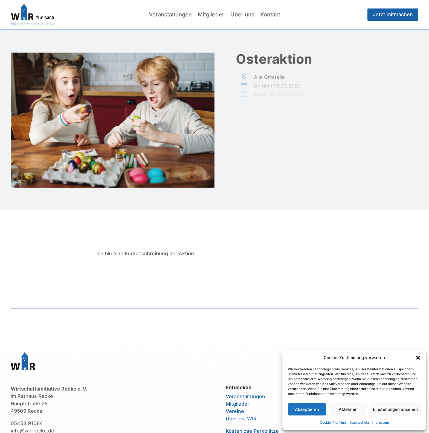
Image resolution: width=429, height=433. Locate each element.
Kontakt (270, 15)
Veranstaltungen (170, 15)
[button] (418, 357)
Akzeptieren (307, 409)
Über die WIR (241, 418)
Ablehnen (348, 409)
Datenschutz (359, 422)
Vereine (235, 411)
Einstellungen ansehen (395, 409)
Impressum (380, 422)
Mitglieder (211, 15)
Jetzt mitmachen (393, 14)
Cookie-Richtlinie (333, 422)
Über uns (242, 15)
